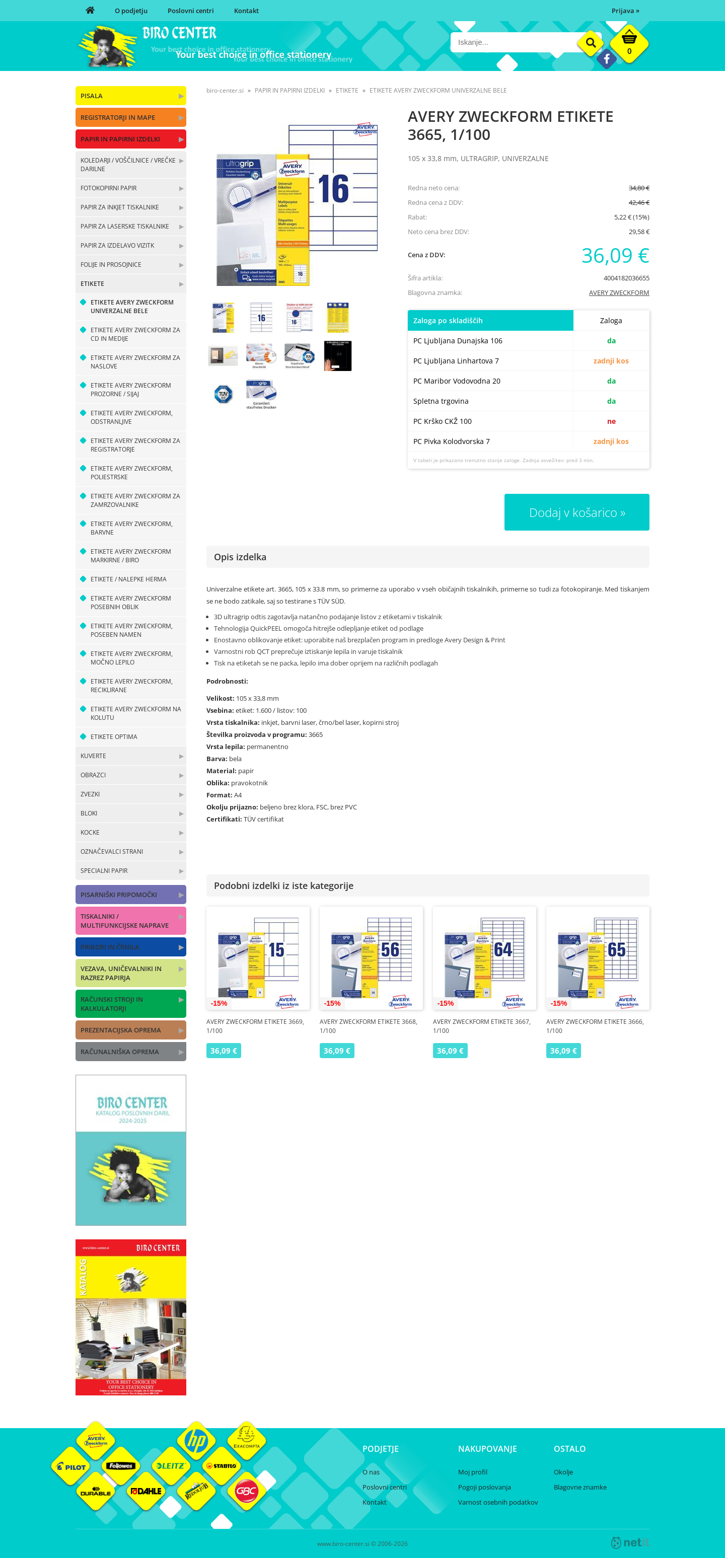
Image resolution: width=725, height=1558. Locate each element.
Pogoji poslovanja (484, 1487)
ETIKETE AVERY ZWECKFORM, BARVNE (132, 528)
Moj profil (472, 1471)
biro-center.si (225, 90)
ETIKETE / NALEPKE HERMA (129, 579)
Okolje (563, 1471)
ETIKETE (92, 283)
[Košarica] (629, 46)
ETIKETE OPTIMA (114, 736)
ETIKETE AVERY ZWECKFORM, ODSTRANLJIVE (132, 417)
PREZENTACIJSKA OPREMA (121, 1029)
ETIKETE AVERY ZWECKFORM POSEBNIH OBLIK (131, 602)
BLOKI (89, 813)
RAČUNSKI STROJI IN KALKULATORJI (112, 1004)
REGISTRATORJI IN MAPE (118, 117)
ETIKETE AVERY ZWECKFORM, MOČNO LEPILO (132, 657)
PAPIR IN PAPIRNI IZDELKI (120, 138)
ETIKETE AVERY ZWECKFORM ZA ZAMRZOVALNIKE (135, 500)
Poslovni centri (191, 10)
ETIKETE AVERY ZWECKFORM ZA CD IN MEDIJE (135, 334)
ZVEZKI (90, 794)
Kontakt (246, 10)
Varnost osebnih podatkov (498, 1502)
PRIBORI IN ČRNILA (110, 946)
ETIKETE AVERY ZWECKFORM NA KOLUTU (136, 713)
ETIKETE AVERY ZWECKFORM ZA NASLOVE (135, 361)
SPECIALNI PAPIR (104, 870)
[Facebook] (606, 58)
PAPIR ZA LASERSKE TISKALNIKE (125, 226)
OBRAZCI (93, 775)
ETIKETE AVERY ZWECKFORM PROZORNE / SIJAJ (131, 389)
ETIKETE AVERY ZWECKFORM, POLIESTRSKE (132, 472)
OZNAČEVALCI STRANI (112, 851)
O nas (371, 1471)
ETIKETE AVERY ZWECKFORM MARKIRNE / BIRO (131, 555)
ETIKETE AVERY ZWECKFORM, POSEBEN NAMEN (132, 630)
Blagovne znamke (580, 1487)
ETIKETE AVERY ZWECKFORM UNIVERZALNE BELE (132, 306)
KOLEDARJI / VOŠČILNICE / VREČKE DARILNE (128, 164)
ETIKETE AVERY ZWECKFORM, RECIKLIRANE (132, 685)
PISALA (92, 95)
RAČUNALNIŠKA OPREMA (120, 1051)
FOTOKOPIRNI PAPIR (108, 188)
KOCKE (90, 832)
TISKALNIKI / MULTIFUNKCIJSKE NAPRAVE (125, 921)
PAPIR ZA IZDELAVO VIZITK (117, 245)
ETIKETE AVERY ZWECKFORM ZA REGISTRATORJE (135, 445)
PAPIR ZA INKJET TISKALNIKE (120, 207)
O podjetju (131, 10)
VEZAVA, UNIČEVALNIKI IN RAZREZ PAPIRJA (121, 973)
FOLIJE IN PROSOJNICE (111, 264)
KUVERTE (93, 756)
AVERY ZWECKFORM (619, 292)
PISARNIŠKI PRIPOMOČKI (119, 894)
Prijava (625, 10)
